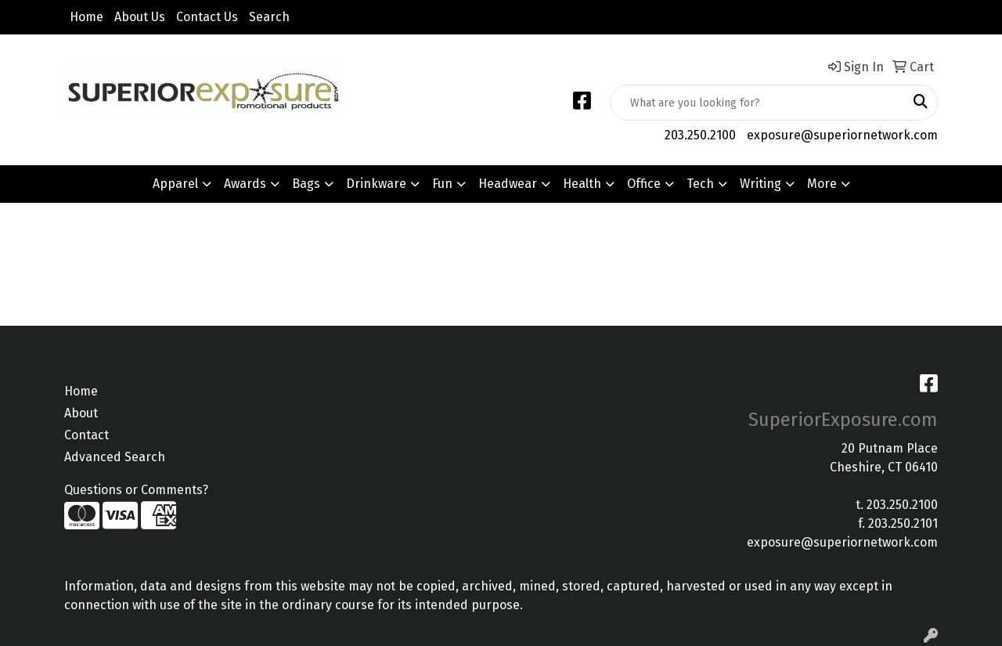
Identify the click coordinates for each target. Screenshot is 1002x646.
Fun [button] (442, 183)
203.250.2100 (700, 135)
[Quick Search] (757, 103)
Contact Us (207, 16)
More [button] (822, 183)
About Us (139, 16)
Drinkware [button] (376, 183)
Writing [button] (760, 183)
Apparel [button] (175, 183)
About (81, 413)
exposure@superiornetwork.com (842, 135)
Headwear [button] (507, 183)
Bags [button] (306, 183)
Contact (86, 435)
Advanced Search (114, 456)
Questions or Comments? (136, 489)
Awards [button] (245, 183)
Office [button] (644, 183)
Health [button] (582, 183)
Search (269, 16)
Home (86, 16)
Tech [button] (700, 183)
